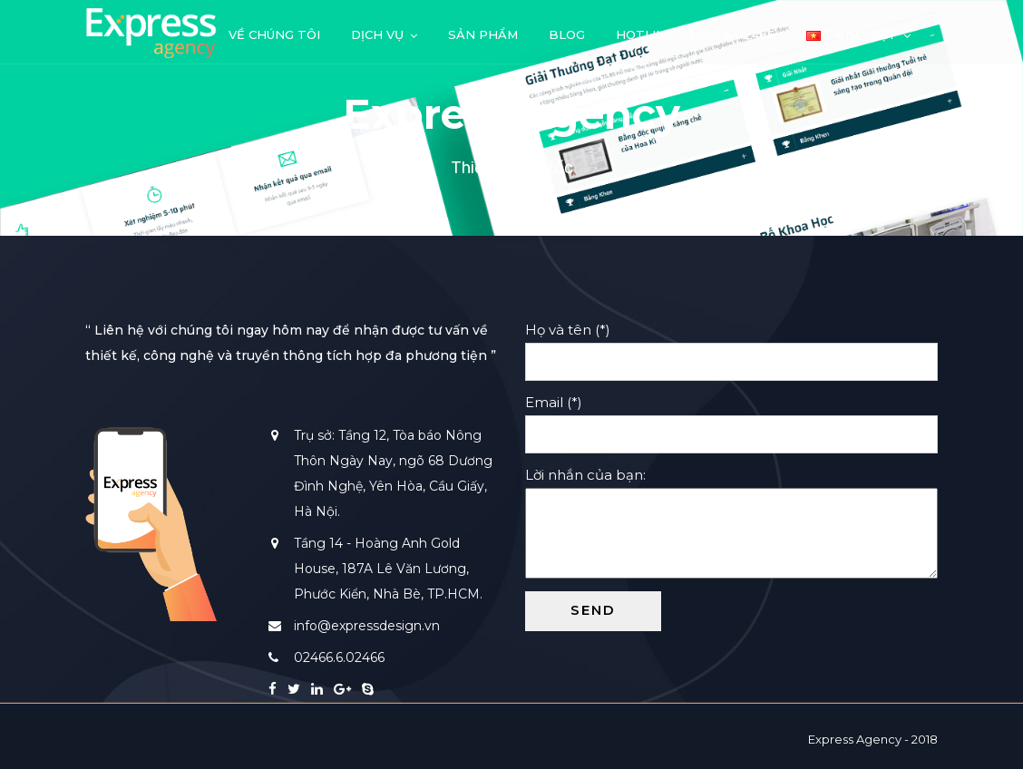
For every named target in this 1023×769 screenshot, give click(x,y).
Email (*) (731, 418)
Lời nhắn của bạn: (731, 524)
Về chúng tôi (274, 34)
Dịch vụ (377, 34)
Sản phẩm (483, 34)
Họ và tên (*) (731, 345)
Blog (567, 34)
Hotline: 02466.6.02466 (695, 34)
